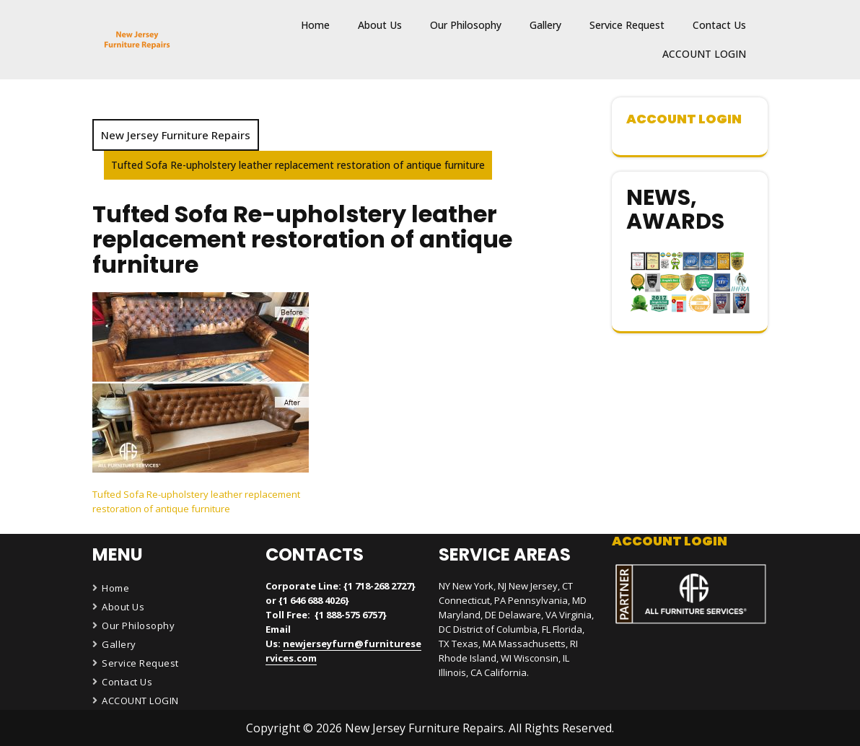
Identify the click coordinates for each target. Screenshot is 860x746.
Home (315, 25)
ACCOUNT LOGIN (704, 54)
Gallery (545, 25)
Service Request (626, 25)
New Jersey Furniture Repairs (175, 135)
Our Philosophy (465, 25)
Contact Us (719, 25)
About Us (380, 25)
